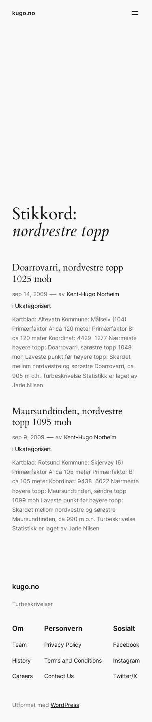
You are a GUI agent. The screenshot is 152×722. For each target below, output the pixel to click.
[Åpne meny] (135, 13)
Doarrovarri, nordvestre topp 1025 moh (67, 273)
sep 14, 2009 (29, 293)
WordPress (65, 704)
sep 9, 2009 (28, 437)
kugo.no (23, 12)
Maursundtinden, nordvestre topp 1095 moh (67, 417)
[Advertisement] (76, 110)
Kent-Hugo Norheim (93, 293)
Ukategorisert (33, 305)
